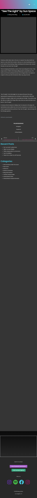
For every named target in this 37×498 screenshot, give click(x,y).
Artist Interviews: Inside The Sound (11, 164)
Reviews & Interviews (8, 170)
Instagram (18, 126)
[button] (29, 4)
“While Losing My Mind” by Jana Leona (11, 151)
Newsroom (5, 168)
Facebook (18, 129)
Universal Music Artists (8, 176)
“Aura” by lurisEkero (7, 153)
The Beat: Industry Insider (9, 174)
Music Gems (6, 166)
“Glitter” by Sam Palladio (8, 149)
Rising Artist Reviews (7, 172)
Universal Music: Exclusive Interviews (11, 178)
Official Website (18, 132)
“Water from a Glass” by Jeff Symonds (12, 155)
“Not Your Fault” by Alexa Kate (10, 147)
